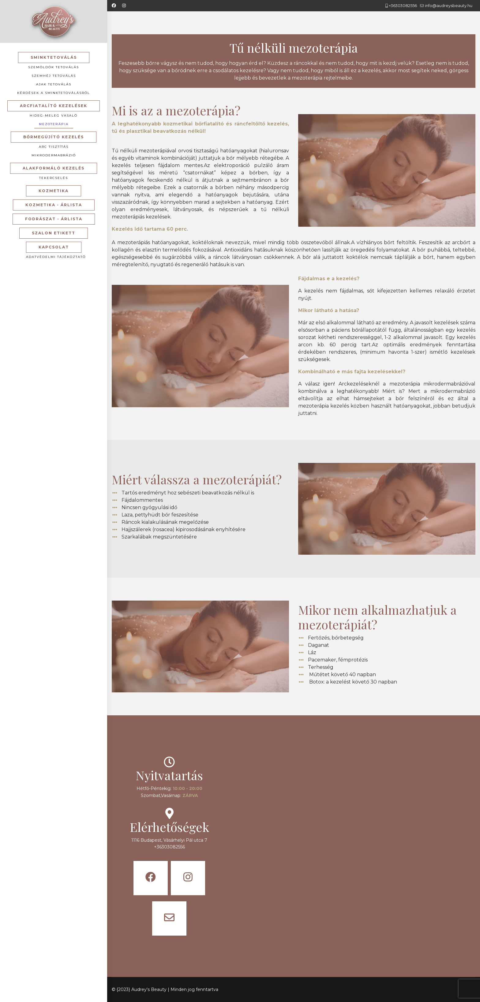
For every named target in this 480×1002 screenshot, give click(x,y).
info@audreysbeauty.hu (448, 5)
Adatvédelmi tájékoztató (56, 257)
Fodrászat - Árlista (53, 219)
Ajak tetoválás (53, 84)
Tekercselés (53, 178)
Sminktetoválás (54, 57)
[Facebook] (114, 5)
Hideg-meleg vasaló (53, 115)
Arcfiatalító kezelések (53, 105)
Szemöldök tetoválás (53, 67)
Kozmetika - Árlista (53, 205)
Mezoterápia (54, 124)
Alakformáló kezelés (53, 168)
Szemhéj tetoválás (54, 76)
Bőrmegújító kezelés (53, 137)
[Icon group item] (150, 878)
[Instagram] (124, 5)
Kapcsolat (54, 247)
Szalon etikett (53, 233)
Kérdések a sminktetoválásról (53, 93)
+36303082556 (403, 5)
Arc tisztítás (54, 147)
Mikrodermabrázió (54, 155)
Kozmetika (54, 190)
